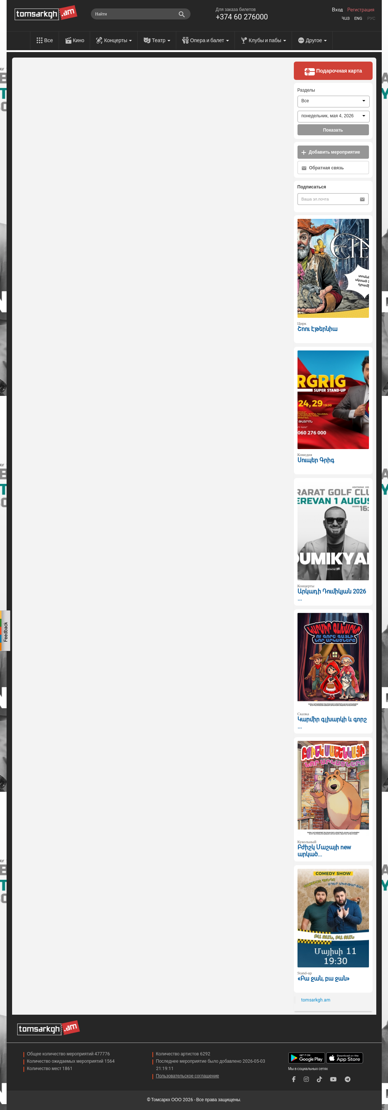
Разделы (306, 90)
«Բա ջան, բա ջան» (324, 978)
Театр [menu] (161, 40)
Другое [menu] (316, 40)
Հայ (345, 18)
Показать (333, 130)
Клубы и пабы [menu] (267, 40)
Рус (371, 18)
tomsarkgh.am (315, 1000)
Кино (79, 40)
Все (48, 40)
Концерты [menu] (118, 40)
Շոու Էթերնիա (317, 329)
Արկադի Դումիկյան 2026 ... (332, 595)
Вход (337, 10)
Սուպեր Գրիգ (316, 460)
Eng (358, 18)
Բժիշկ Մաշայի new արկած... (324, 851)
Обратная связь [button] (323, 168)
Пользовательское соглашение (187, 1075)
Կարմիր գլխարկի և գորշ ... (332, 723)
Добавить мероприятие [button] (330, 152)
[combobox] (334, 101)
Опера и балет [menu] (209, 40)
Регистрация (360, 10)
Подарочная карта (333, 71)
